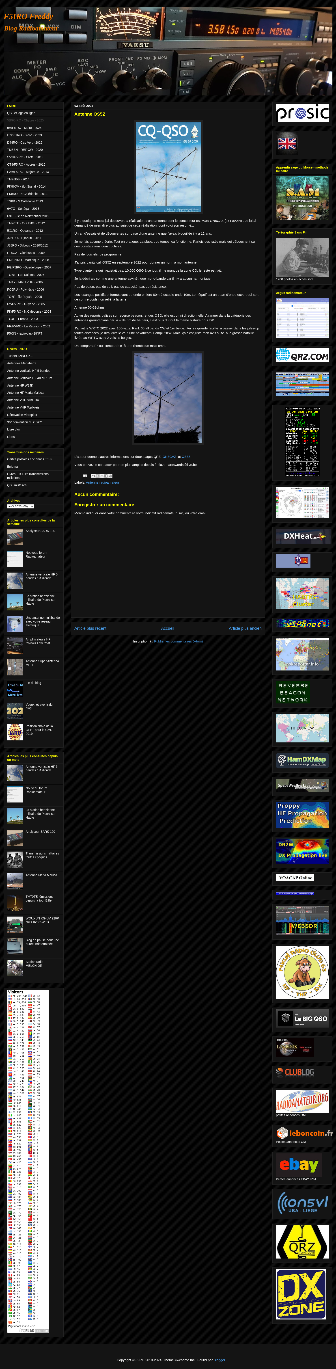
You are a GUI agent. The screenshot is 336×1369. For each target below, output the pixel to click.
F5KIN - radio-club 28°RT (24, 333)
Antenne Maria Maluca (41, 875)
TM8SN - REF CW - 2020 (25, 149)
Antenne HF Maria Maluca (25, 392)
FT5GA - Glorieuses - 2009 (26, 253)
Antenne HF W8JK (20, 385)
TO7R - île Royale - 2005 (24, 296)
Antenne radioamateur (102, 482)
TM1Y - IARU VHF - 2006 (25, 282)
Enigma (12, 466)
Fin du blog (33, 683)
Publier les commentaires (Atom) (178, 641)
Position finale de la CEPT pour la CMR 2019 (39, 729)
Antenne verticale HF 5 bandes (28, 370)
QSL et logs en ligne (21, 113)
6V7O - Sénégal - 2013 (23, 208)
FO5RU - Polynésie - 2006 (25, 289)
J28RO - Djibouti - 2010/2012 (27, 245)
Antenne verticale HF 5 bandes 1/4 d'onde (42, 576)
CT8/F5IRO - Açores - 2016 (26, 164)
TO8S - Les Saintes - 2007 (25, 275)
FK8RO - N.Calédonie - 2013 (27, 194)
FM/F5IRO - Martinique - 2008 (28, 260)
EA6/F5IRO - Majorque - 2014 (28, 172)
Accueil (167, 628)
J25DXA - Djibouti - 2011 (24, 238)
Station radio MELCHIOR (34, 963)
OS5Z (186, 456)
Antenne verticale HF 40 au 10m (29, 378)
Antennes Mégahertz (21, 363)
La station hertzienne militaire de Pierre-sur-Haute (41, 600)
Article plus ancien (245, 628)
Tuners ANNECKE (20, 356)
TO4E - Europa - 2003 (22, 319)
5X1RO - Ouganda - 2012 (25, 230)
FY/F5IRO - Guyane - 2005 (26, 304)
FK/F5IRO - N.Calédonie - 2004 (29, 311)
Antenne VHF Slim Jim (23, 400)
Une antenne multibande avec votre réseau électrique (43, 621)
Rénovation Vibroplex (22, 415)
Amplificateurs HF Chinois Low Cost (38, 641)
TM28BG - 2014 (18, 179)
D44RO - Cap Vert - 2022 (24, 142)
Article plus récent (90, 628)
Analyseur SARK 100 (40, 531)
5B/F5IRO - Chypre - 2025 (25, 120)
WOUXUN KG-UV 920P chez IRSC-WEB (42, 920)
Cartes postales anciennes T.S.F (29, 459)
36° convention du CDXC (24, 422)
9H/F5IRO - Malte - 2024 (24, 128)
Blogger (219, 1360)
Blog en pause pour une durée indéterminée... (42, 942)
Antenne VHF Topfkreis (23, 407)
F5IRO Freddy (28, 16)
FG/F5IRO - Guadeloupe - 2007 (29, 267)
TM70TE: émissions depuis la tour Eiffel (40, 898)
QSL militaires (17, 485)
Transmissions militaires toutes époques (42, 855)
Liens (11, 437)
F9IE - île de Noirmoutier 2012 (28, 216)
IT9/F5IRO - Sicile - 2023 (24, 135)
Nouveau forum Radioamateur (36, 554)
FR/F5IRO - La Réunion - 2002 (28, 326)
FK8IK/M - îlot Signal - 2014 (26, 186)
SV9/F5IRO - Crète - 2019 (25, 157)
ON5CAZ (169, 456)
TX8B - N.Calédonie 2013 (25, 201)
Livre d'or (13, 429)
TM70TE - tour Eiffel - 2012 (26, 223)
